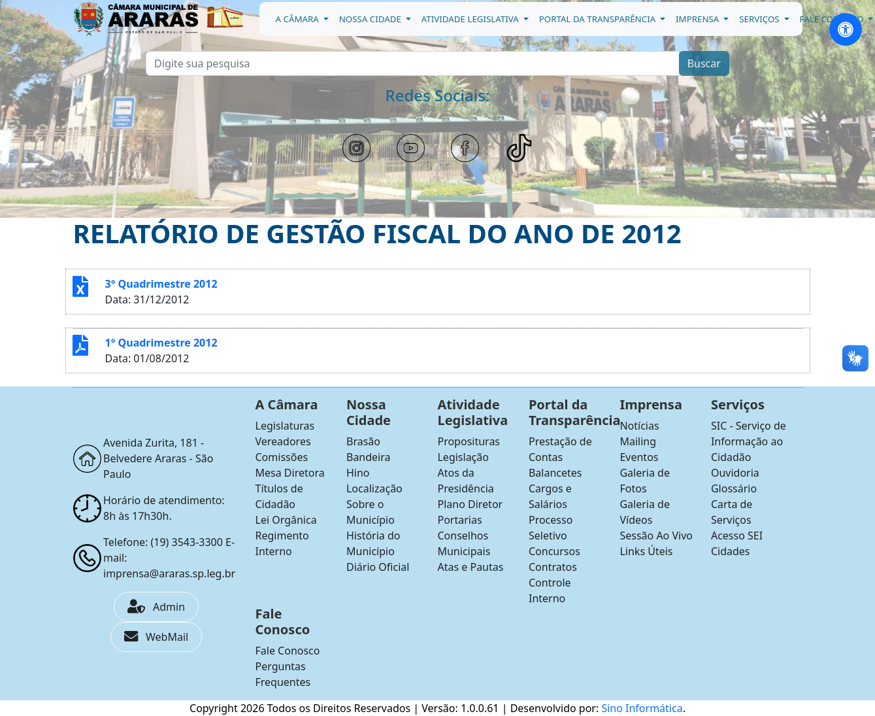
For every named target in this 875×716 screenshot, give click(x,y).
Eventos (638, 457)
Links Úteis (645, 551)
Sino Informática (641, 708)
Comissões (282, 457)
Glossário (734, 488)
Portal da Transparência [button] (598, 19)
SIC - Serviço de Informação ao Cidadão (748, 441)
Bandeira (368, 457)
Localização (374, 488)
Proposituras (468, 441)
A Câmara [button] (299, 19)
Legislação (462, 457)
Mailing (637, 441)
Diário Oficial (377, 567)
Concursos (554, 551)
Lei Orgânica (286, 520)
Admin (156, 607)
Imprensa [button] (698, 19)
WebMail (156, 637)
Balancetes (555, 473)
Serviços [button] (760, 19)
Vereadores (283, 441)
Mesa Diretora (290, 473)
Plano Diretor (470, 504)
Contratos (553, 567)
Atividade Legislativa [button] (471, 19)
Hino (358, 473)
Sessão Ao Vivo (656, 535)
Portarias (459, 520)
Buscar (704, 63)
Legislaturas (285, 425)
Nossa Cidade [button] (371, 19)
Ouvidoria (735, 473)
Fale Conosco (288, 650)
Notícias (639, 425)
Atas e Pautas (470, 567)
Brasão (363, 441)
